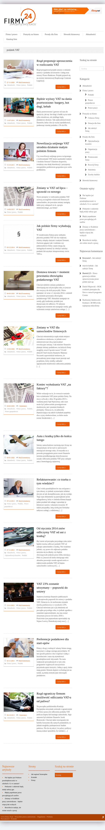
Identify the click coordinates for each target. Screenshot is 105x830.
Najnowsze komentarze (91, 251)
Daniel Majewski (89, 287)
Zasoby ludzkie (94, 175)
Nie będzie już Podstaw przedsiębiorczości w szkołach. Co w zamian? (11, 780)
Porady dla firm (51, 34)
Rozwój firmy (93, 165)
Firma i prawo (11, 34)
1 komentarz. (23, 406)
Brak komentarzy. (24, 82)
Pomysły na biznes (31, 34)
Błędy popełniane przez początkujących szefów (88, 219)
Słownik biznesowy (72, 34)
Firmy (33, 780)
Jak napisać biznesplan (39, 774)
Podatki (29, 85)
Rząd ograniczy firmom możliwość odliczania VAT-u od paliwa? (54, 697)
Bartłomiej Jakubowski (91, 300)
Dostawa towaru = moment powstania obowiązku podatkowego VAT (53, 275)
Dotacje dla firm (94, 123)
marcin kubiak (87, 266)
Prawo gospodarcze (11, 411)
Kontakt (34, 777)
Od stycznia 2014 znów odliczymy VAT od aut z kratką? (51, 532)
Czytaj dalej (61, 87)
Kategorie (84, 79)
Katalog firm (11, 39)
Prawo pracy (92, 108)
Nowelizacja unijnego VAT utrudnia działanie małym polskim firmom (53, 147)
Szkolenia (91, 170)
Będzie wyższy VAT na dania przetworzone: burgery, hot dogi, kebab (54, 102)
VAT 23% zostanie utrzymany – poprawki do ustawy (52, 587)
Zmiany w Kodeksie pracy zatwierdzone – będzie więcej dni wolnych (12, 801)
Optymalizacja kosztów (12, 555)
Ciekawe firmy (93, 118)
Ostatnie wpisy (87, 188)
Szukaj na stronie (88, 60)
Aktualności (91, 34)
